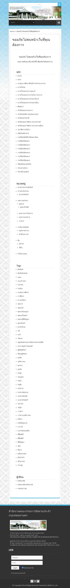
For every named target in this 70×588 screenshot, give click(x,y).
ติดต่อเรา (21, 106)
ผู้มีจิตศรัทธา (22, 350)
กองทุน (20, 288)
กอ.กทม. (20, 285)
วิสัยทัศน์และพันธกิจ (24, 164)
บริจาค (20, 338)
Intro (19, 79)
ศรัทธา (20, 419)
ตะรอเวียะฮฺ (21, 327)
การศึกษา (21, 296)
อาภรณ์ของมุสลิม (24, 431)
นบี (19, 331)
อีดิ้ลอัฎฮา (21, 442)
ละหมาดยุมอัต (22, 396)
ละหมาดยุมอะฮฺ (23, 392)
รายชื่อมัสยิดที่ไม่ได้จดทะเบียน (28, 137)
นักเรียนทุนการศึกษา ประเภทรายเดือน (30, 126)
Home (12, 31)
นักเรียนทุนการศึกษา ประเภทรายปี (29, 122)
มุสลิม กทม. (21, 361)
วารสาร (21, 221)
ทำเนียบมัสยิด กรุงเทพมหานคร (28, 114)
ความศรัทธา (22, 300)
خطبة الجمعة (22, 281)
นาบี (19, 334)
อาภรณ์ (20, 427)
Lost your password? (18, 573)
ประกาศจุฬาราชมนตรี (25, 346)
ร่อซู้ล (19, 384)
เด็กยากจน (21, 461)
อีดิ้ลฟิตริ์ (20, 434)
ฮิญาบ (20, 450)
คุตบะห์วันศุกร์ (22, 315)
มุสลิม (20, 358)
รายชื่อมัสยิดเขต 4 (24, 152)
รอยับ (19, 381)
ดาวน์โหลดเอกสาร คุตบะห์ (26, 91)
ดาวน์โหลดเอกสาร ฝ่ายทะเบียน (28, 103)
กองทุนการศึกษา (23, 292)
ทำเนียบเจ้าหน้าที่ (23, 118)
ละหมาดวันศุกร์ (23, 400)
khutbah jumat (22, 273)
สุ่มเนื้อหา (58, 22)
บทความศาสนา (23, 200)
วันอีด (19, 408)
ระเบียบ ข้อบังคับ (23, 227)
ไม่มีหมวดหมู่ (22, 254)
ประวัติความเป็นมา (24, 129)
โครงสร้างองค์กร (23, 172)
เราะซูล (20, 465)
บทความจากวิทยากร (26, 213)
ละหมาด (20, 388)
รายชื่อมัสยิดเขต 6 (24, 160)
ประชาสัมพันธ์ (23, 194)
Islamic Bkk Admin (24, 484)
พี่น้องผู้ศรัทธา (22, 354)
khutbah (20, 269)
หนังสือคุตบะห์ (22, 423)
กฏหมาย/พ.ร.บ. (24, 230)
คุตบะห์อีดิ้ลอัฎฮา (23, 319)
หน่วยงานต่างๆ (23, 168)
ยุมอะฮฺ (20, 365)
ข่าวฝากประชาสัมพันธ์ (25, 187)
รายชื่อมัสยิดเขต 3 (24, 149)
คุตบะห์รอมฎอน (23, 311)
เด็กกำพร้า (21, 457)
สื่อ (19, 240)
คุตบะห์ (21, 204)
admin (20, 481)
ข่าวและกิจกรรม (23, 191)
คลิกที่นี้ (34, 62)
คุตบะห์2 (20, 308)
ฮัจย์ (19, 446)
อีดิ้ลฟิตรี (20, 438)
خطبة (19, 277)
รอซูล (19, 373)
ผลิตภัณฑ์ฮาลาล (23, 133)
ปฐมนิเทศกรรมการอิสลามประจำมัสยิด (30, 342)
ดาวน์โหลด (21, 87)
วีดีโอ (20, 248)
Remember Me (28, 568)
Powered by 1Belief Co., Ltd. (48, 585)
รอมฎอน (21, 377)
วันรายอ (20, 404)
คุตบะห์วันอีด (24, 207)
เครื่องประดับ (22, 454)
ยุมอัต (20, 369)
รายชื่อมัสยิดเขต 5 (24, 156)
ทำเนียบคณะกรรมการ (25, 110)
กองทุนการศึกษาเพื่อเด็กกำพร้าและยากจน (32, 83)
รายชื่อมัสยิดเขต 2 (24, 145)
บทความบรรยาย (24, 217)
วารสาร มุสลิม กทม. (24, 415)
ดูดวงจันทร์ (21, 323)
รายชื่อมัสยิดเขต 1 (24, 141)
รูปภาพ (21, 244)
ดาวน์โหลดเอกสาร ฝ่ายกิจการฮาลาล (30, 95)
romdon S (21, 488)
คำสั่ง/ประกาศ (23, 234)
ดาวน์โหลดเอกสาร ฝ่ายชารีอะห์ (28, 99)
